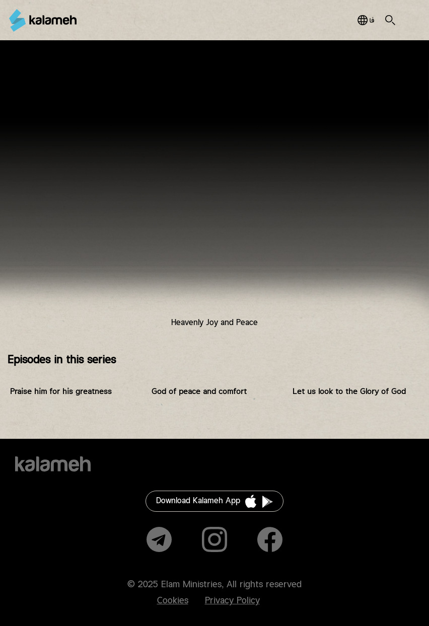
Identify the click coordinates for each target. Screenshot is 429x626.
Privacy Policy (232, 601)
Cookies (172, 601)
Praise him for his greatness (61, 391)
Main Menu (408, 20)
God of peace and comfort (199, 391)
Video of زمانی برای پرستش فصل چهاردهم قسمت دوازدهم (214, 192)
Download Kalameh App (198, 501)
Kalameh (43, 20)
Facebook (269, 539)
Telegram (159, 539)
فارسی (366, 20)
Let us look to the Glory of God (349, 391)
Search (390, 20)
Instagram (214, 539)
